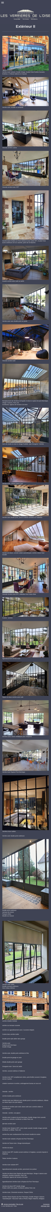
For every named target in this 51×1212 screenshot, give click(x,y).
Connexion (46, 1204)
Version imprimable (8, 1204)
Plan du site (19, 1204)
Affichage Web (45, 1206)
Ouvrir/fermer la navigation (25, 2)
